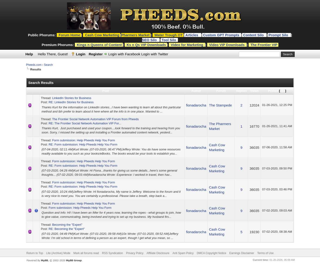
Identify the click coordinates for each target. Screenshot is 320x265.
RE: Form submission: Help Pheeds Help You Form (83, 144)
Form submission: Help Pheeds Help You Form (83, 140)
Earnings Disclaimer (241, 253)
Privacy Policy (134, 253)
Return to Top (34, 253)
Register (96, 54)
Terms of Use (265, 253)
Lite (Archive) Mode (58, 253)
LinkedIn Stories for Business (71, 98)
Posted (273, 91)
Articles (192, 35)
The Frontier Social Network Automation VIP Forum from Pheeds (95, 119)
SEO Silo (150, 40)
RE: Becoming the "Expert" (67, 229)
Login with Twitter (154, 54)
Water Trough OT (168, 35)
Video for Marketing (187, 45)
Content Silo (254, 35)
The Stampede (220, 105)
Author (196, 91)
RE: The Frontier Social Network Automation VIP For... (85, 123)
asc (282, 91)
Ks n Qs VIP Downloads (146, 45)
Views (254, 91)
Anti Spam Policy (183, 253)
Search (48, 64)
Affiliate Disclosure (158, 253)
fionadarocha (196, 105)
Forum (221, 91)
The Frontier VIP (263, 45)
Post (105, 91)
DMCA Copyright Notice (211, 253)
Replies (241, 91)
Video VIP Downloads (227, 45)
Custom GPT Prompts (221, 35)
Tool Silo (169, 40)
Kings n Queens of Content (99, 45)
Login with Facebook (124, 54)
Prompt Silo (279, 35)
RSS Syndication (112, 253)
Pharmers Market (135, 35)
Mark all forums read (86, 253)
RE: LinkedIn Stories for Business (71, 102)
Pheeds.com (34, 64)
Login (80, 54)
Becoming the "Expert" (67, 224)
